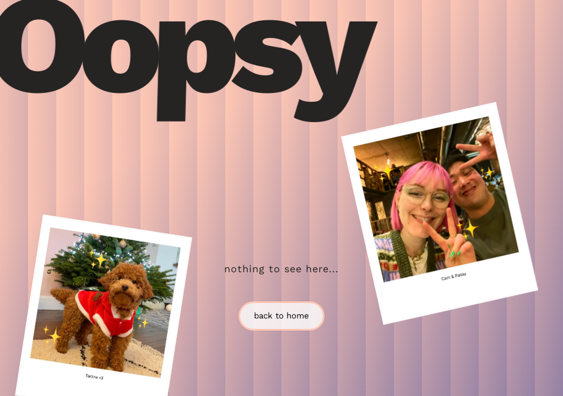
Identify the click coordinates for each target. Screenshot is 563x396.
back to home (281, 316)
